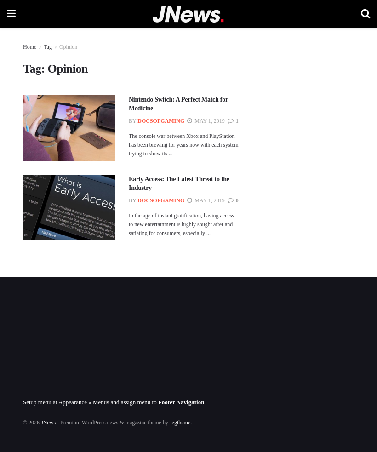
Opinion (68, 47)
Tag (48, 47)
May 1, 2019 (205, 121)
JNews (48, 422)
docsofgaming (160, 121)
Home (29, 47)
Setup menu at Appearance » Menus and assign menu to (113, 402)
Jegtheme (180, 422)
